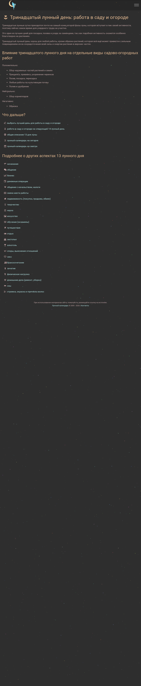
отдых (10, 233)
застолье (12, 239)
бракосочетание (15, 262)
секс (9, 256)
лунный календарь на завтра (22, 146)
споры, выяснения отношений (22, 251)
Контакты (85, 306)
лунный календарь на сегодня (22, 140)
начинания (12, 164)
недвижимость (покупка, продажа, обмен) (29, 198)
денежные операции (17, 181)
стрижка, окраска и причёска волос (25, 291)
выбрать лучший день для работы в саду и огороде (33, 123)
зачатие (11, 268)
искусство (12, 216)
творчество (13, 204)
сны (9, 285)
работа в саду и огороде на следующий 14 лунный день (36, 129)
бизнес (10, 175)
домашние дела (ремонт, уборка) (24, 280)
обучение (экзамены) (18, 222)
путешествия (13, 227)
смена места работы (18, 193)
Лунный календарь (60, 306)
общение (11, 169)
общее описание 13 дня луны (22, 134)
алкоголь (12, 245)
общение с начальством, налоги (23, 187)
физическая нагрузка (18, 274)
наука (10, 210)
